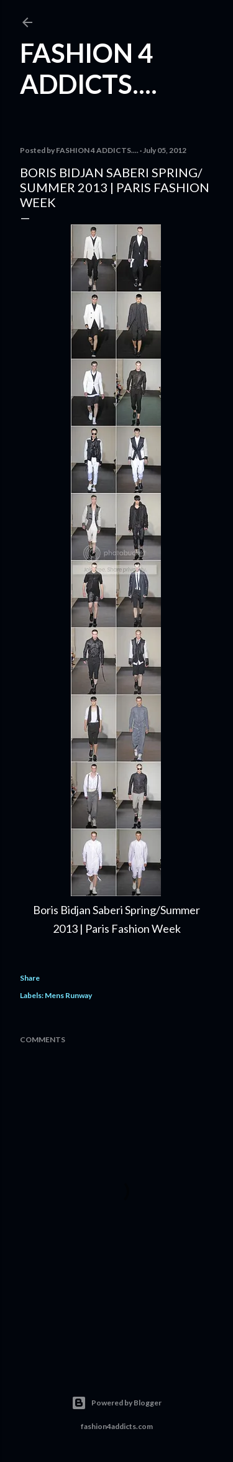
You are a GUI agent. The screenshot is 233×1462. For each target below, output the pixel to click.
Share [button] (30, 978)
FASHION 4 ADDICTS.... (88, 68)
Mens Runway (68, 995)
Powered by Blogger (116, 1402)
